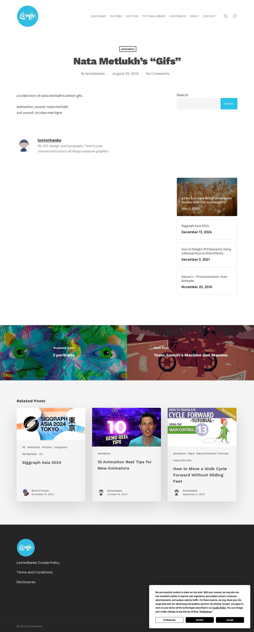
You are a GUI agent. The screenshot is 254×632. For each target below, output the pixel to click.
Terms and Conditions (35, 572)
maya (191, 453)
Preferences (169, 620)
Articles (47, 447)
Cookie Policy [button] (219, 608)
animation (127, 49)
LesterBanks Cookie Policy (38, 562)
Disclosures (26, 582)
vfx (41, 454)
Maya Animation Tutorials (212, 453)
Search (182, 95)
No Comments (157, 73)
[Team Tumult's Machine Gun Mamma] (190, 352)
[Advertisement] (207, 143)
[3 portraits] (63, 352)
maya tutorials (182, 460)
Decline (199, 620)
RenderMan (29, 454)
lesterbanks (95, 73)
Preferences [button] (206, 611)
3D (23, 447)
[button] (235, 16)
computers (61, 447)
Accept (230, 620)
